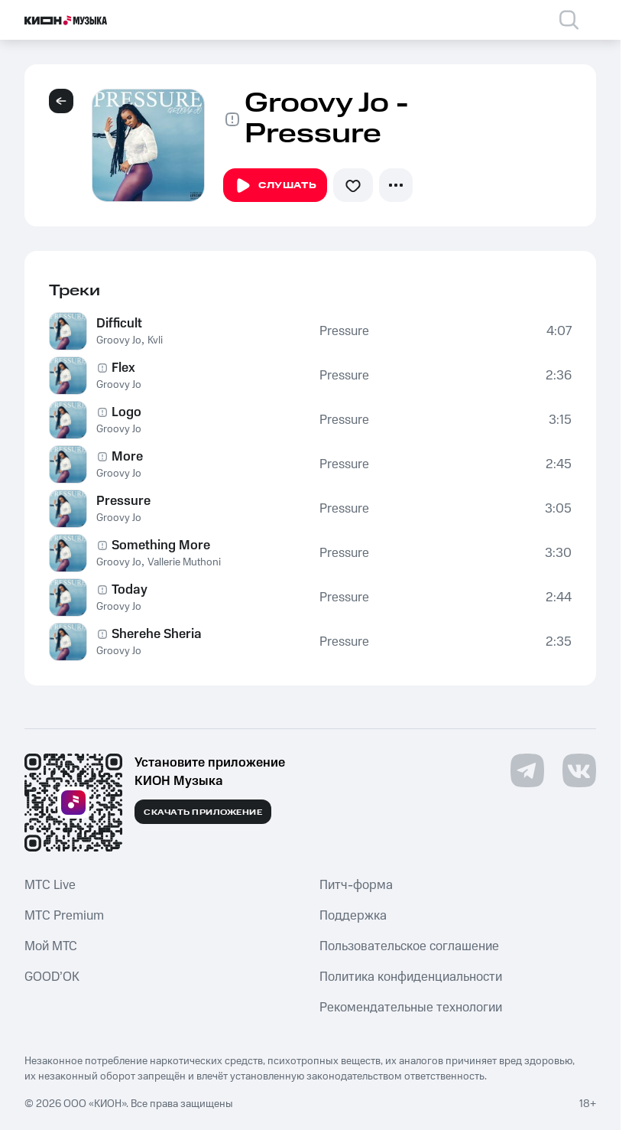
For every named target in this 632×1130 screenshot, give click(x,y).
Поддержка (353, 916)
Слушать (275, 186)
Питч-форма (356, 885)
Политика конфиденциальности (410, 977)
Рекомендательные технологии (410, 1007)
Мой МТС (50, 946)
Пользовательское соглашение (409, 946)
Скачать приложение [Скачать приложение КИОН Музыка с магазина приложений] (203, 812)
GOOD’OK (51, 977)
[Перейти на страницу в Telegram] (527, 770)
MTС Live (50, 885)
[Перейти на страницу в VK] (579, 770)
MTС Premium (64, 916)
